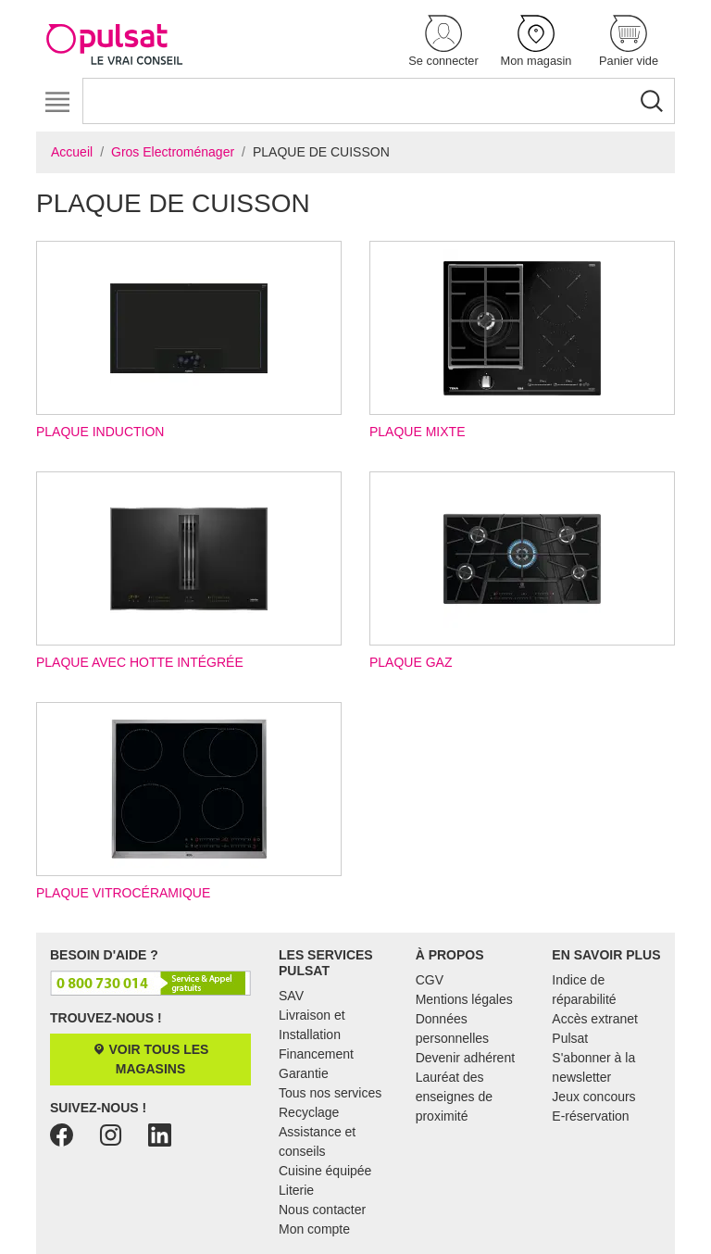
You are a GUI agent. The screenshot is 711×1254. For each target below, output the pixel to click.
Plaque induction (189, 340)
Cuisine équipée (325, 1170)
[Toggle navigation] (57, 102)
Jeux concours (593, 1096)
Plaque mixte (522, 340)
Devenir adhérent (465, 1057)
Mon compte (314, 1229)
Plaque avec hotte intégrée (189, 570)
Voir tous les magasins (151, 1059)
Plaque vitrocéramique (189, 801)
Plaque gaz (522, 570)
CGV (429, 979)
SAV (291, 995)
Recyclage (309, 1112)
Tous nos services (330, 1092)
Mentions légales (464, 999)
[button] (443, 42)
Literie (296, 1190)
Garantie (304, 1073)
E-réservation (590, 1116)
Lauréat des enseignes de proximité (454, 1096)
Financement (316, 1054)
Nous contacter (322, 1209)
